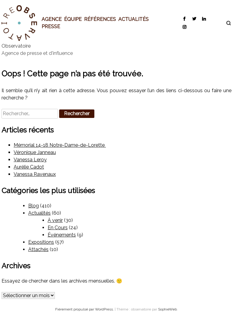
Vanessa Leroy (30, 160)
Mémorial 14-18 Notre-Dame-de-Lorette (60, 145)
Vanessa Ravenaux (35, 174)
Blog (33, 206)
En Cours (58, 227)
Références (100, 19)
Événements (62, 235)
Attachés (38, 249)
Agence (52, 19)
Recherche (225, 23)
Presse (51, 26)
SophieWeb (167, 309)
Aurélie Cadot (29, 167)
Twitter (194, 18)
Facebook (184, 18)
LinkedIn (203, 18)
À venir (55, 220)
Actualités (133, 19)
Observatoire (16, 46)
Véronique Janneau (35, 152)
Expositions (41, 242)
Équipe (73, 19)
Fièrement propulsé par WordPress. (85, 309)
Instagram (184, 26)
